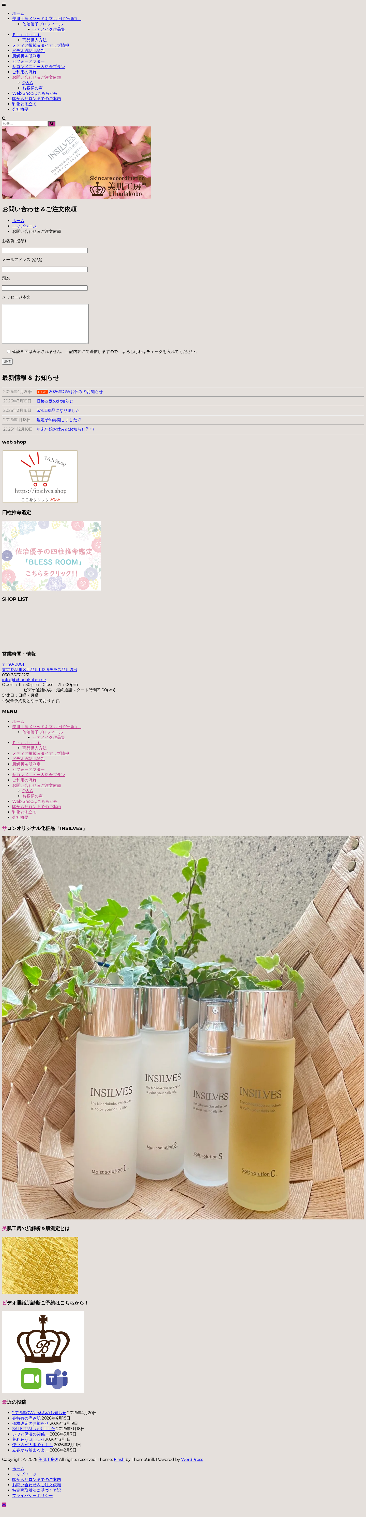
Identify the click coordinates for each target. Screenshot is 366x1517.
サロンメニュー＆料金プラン (38, 66)
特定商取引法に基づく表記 (36, 1497)
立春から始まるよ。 (30, 1457)
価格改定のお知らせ (30, 1431)
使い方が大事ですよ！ (32, 1452)
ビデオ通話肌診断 (28, 50)
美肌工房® (48, 1467)
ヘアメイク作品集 (49, 29)
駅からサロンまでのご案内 (36, 98)
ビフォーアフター (28, 61)
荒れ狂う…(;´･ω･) (28, 1447)
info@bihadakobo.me (24, 687)
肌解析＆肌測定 (26, 56)
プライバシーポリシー (32, 1503)
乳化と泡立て (24, 104)
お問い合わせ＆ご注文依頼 (36, 77)
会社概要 (20, 109)
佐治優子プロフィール (42, 24)
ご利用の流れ (24, 72)
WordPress (192, 1467)
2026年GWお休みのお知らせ (39, 1420)
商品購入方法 (34, 40)
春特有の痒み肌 (26, 1425)
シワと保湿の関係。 (30, 1441)
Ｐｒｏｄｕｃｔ (26, 34)
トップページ (24, 1481)
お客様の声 (32, 88)
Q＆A (27, 82)
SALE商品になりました (33, 1436)
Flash (119, 1467)
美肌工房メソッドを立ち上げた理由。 (46, 18)
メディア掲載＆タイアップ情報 (40, 45)
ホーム (18, 13)
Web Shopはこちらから (35, 93)
